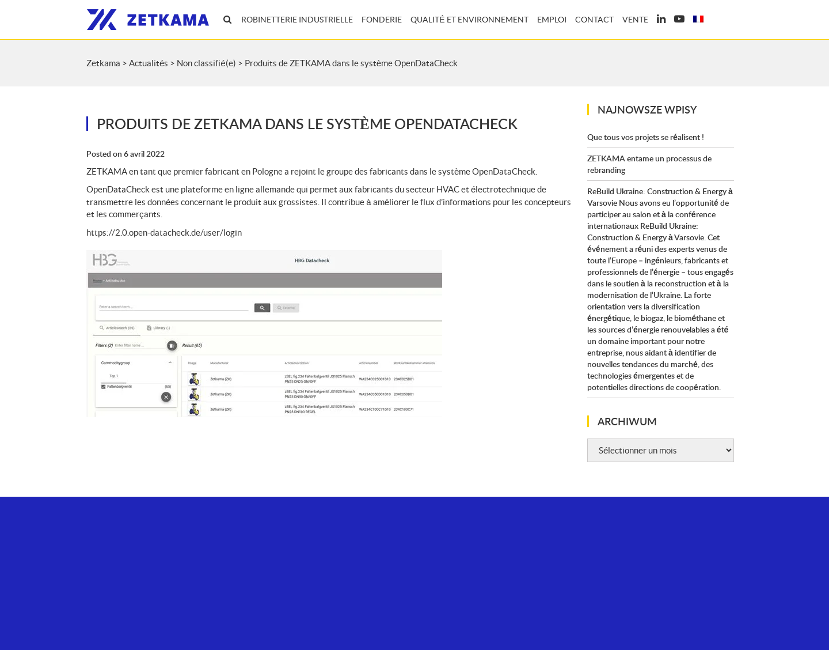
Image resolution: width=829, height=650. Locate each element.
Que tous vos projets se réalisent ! (645, 136)
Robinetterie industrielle (297, 19)
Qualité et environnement (469, 19)
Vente (635, 19)
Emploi (551, 19)
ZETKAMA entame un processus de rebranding (649, 164)
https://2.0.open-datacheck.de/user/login (164, 232)
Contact (594, 19)
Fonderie (382, 19)
